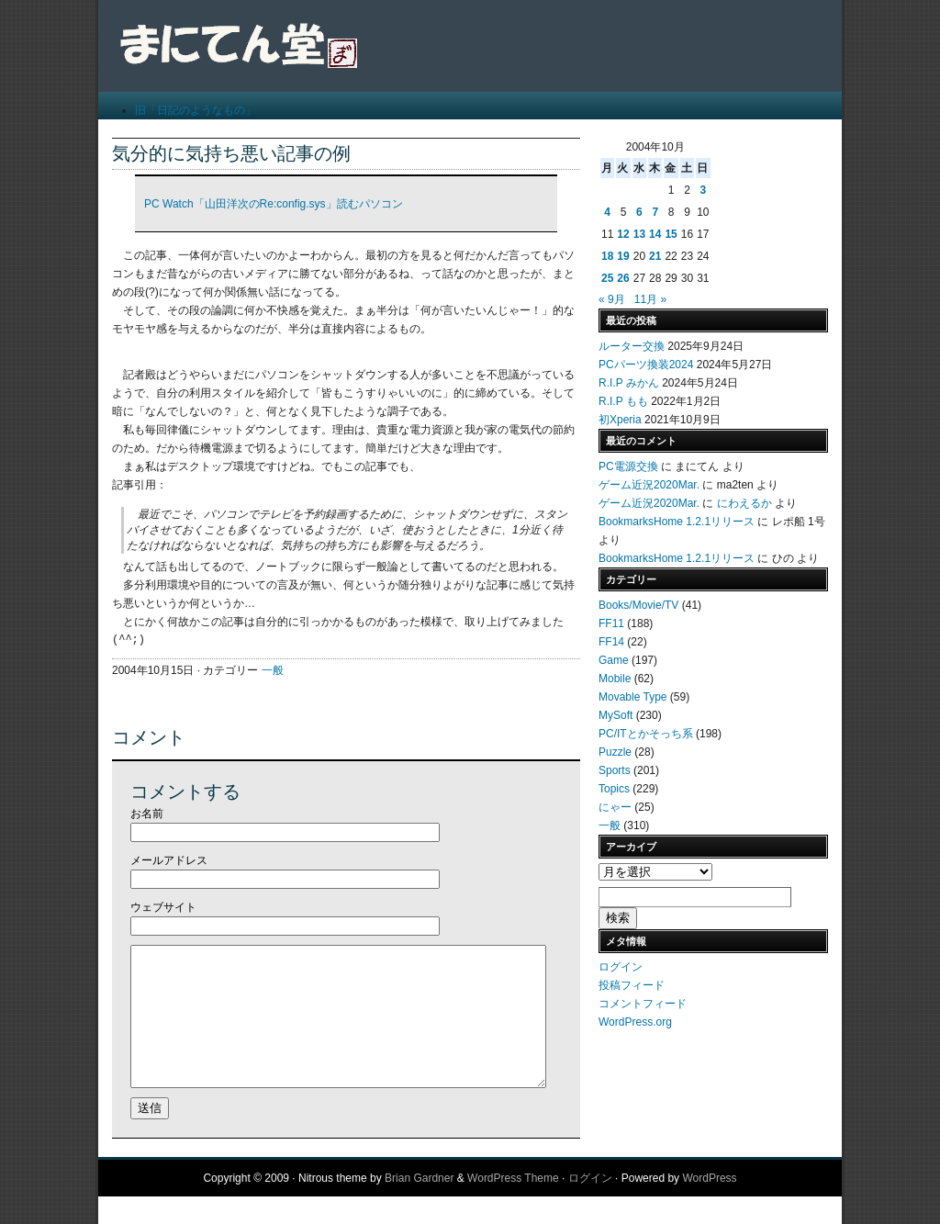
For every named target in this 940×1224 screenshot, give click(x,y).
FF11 (611, 623)
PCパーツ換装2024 (646, 364)
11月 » (650, 299)
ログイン (621, 966)
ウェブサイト (163, 907)
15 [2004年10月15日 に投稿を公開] (671, 234)
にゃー (615, 807)
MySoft (615, 715)
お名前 (146, 813)
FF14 (611, 641)
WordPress (709, 1205)
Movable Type (633, 697)
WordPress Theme (513, 1205)
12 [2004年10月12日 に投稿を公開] (623, 234)
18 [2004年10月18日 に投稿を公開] (607, 256)
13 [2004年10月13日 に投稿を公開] (639, 234)
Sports (615, 770)
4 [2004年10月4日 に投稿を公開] (607, 212)
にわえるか (744, 503)
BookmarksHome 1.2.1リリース (677, 521)
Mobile (615, 678)
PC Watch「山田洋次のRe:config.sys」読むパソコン (273, 203)
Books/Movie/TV (638, 605)
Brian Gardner (419, 1205)
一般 (273, 670)
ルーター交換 (632, 346)
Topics (614, 788)
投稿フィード (632, 985)
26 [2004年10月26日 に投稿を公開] (623, 278)
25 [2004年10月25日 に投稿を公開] (607, 278)
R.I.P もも (623, 401)
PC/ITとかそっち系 (646, 733)
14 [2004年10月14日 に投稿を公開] (655, 234)
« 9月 (612, 299)
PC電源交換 (628, 466)
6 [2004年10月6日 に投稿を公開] (639, 212)
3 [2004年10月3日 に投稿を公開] (702, 190)
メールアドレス (168, 860)
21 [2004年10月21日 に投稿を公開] (655, 256)
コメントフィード (643, 1003)
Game (614, 660)
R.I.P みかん (629, 382)
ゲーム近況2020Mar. (649, 484)
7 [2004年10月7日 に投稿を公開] (655, 212)
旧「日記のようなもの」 (195, 110)
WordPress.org (635, 1022)
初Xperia (620, 419)
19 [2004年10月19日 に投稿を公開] (623, 256)
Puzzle (615, 752)
